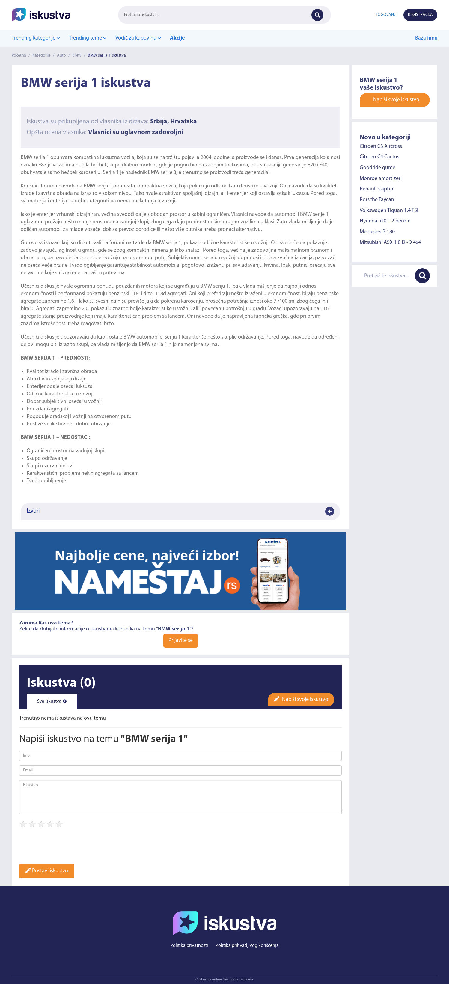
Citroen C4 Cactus (379, 157)
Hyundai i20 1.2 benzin (385, 221)
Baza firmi (426, 38)
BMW (77, 55)
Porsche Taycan (377, 200)
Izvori (180, 511)
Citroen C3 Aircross (381, 146)
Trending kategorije (36, 38)
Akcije (177, 38)
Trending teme (87, 38)
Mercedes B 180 (377, 232)
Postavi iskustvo (46, 871)
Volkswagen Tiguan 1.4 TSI (389, 210)
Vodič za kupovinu (138, 38)
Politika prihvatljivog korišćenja (247, 945)
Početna (19, 55)
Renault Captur (377, 189)
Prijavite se (180, 640)
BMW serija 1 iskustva (107, 55)
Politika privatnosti (189, 945)
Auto (61, 55)
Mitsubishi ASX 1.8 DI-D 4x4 (390, 242)
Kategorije (41, 55)
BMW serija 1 (35, 157)
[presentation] (64, 848)
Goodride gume (377, 168)
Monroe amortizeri (381, 178)
